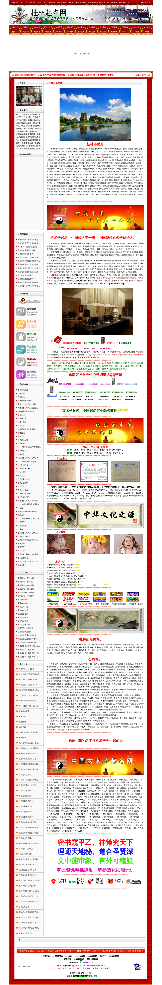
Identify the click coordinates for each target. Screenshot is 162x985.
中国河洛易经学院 (119, 604)
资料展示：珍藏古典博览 (28, 679)
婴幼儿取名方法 (24, 796)
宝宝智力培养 (23, 621)
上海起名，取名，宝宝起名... (29, 501)
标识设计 (147, 27)
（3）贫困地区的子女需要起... (29, 504)
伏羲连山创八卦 (24, 494)
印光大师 (21, 472)
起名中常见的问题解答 (27, 701)
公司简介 (25, 27)
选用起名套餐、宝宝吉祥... (28, 732)
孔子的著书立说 (24, 479)
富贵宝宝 (21, 415)
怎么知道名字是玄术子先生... (29, 283)
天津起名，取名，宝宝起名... (29, 408)
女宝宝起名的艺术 (25, 817)
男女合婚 (25, 32)
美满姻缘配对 (32, 315)
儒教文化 (21, 433)
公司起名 (114, 27)
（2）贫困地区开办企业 (27, 461)
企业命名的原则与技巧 (27, 923)
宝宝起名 (92, 27)
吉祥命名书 (22, 451)
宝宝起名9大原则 (25, 854)
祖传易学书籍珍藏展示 (26, 429)
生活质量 (72, 189)
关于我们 (49, 951)
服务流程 (103, 32)
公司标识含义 (23, 465)
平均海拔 (58, 160)
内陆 (127, 183)
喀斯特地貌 (85, 192)
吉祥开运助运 (32, 378)
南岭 (138, 157)
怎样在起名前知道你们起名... (29, 261)
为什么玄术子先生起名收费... (29, 243)
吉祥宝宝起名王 (70, 604)
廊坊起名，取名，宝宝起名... (29, 554)
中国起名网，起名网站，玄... (29, 650)
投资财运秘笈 (32, 327)
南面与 (98, 154)
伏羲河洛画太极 (24, 469)
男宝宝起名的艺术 (25, 812)
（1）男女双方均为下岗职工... (29, 447)
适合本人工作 (32, 340)
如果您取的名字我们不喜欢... (29, 286)
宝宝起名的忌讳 (24, 791)
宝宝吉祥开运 (23, 607)
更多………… (98, 585)
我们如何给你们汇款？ (26, 275)
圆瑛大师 (21, 515)
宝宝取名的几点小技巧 (27, 759)
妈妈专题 (22, 727)
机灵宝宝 (21, 486)
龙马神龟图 (22, 419)
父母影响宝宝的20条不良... (28, 642)
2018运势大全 (32, 365)
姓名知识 (70, 32)
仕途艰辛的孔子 (24, 536)
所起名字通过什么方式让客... (29, 272)
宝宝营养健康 (23, 614)
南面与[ (88, 154)
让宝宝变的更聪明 (24, 632)
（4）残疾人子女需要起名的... (29, 519)
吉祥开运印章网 (86, 604)
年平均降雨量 (101, 169)
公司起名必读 (23, 711)
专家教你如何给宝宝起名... (28, 754)
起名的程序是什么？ (25, 254)
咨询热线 (21, 397)
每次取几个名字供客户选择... (29, 265)
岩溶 (73, 160)
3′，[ (56, 154)
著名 (52, 149)
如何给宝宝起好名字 (26, 865)
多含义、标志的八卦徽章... (28, 404)
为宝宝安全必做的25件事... (28, 639)
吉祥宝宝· (81, 27)
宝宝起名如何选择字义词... (28, 769)
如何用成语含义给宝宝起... (28, 859)
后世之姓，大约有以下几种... (29, 880)
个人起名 (103, 27)
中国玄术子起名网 (136, 604)
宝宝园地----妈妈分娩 (26, 589)
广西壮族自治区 (73, 163)
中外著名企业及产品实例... (28, 917)
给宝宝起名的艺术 (25, 801)
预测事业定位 (32, 338)
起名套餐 (136, 27)
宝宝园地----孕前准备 (26, 582)
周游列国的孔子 (24, 497)
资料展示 (48, 32)
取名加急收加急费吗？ (26, 279)
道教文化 (21, 436)
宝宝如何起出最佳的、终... (28, 902)
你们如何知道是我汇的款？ (28, 247)
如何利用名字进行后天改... (28, 891)
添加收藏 (137, 10)
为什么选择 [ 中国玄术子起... (28, 240)
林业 (94, 180)
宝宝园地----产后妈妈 (26, 592)
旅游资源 (102, 160)
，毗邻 (112, 154)
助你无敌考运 (32, 352)
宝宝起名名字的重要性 (27, 822)
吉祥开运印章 (23, 483)
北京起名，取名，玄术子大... (29, 458)
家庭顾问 (86, 951)
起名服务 (81, 32)
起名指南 (21, 444)
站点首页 (117, 10)
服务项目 (92, 32)
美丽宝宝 (21, 547)
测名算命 (121, 951)
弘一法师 (21, 394)
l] (103, 154)
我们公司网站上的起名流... (28, 743)
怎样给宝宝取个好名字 (27, 785)
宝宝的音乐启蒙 (24, 625)
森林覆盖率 (63, 183)
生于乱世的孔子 (24, 558)
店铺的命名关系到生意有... (28, 912)
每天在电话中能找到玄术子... (29, 268)
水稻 (58, 177)
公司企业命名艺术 (25, 933)
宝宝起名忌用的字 (25, 775)
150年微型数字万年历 (26, 411)
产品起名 (125, 27)
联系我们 (146, 10)
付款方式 (125, 32)
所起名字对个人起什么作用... (29, 258)
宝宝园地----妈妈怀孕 (26, 585)
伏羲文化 (21, 476)
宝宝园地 (22, 722)
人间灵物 (21, 544)
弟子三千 (21, 551)
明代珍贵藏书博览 (24, 401)
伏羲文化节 (22, 422)
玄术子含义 (22, 426)
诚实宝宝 (21, 454)
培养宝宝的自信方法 (25, 628)
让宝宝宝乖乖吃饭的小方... (28, 635)
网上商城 (22, 738)
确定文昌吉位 (32, 350)
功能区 (78, 186)
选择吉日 (14, 32)
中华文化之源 (23, 390)
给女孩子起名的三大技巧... (28, 780)
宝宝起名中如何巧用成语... (28, 828)
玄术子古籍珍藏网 (102, 604)
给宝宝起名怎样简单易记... (28, 764)
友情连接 (140, 951)
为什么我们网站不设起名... (28, 706)
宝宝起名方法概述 (25, 838)
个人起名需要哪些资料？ (27, 250)
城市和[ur (63, 149)
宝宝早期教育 (23, 617)
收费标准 (114, 32)
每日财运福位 (32, 325)
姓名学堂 (22, 716)
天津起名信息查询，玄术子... (29, 646)
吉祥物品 (70, 27)
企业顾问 (77, 951)
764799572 (73, 963)
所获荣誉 (59, 27)
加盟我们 (95, 951)
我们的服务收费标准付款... (28, 690)
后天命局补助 (32, 375)
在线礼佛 (130, 951)
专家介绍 (36, 27)
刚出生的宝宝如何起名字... (28, 843)
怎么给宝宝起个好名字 (27, 870)
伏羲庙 (20, 529)
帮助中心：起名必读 (26, 669)
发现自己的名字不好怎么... (28, 896)
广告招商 (104, 951)
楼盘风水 (36, 32)
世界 (114, 160)
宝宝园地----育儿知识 (26, 578)
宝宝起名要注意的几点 (27, 875)
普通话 (122, 154)
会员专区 (40, 951)
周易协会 (31, 951)
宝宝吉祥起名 (23, 600)
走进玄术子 (48, 27)
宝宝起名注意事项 (25, 849)
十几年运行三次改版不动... (28, 695)
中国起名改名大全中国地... (28, 748)
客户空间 (68, 951)
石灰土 (134, 174)
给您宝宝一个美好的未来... (28, 685)
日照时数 (114, 172)
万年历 (113, 951)
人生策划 (59, 32)
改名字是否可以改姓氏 (27, 886)
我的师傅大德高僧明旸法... (28, 511)
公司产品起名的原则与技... (28, 928)
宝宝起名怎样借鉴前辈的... (28, 833)
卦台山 (20, 508)
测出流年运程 (32, 363)
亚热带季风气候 (108, 163)
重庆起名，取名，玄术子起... (29, 533)
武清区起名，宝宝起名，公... (29, 561)
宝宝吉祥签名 (23, 603)
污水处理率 (137, 186)
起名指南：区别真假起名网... (29, 674)
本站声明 (58, 951)
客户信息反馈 (23, 440)
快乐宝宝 (21, 522)
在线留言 (147, 32)
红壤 (76, 174)
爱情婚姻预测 (32, 312)
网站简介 (21, 951)
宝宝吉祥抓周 (23, 610)
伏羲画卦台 (22, 565)
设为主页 (127, 10)
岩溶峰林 (83, 160)
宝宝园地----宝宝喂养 (26, 596)
